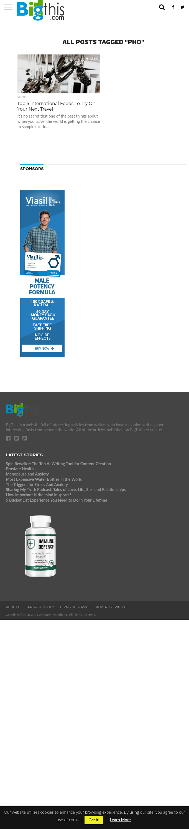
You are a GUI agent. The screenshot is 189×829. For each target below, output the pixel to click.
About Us (14, 607)
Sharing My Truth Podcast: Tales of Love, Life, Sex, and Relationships (66, 489)
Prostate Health (20, 468)
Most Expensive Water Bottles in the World (44, 479)
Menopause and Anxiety (27, 474)
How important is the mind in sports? (38, 494)
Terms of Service (75, 607)
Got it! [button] (93, 819)
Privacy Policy (41, 607)
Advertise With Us (112, 607)
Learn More (120, 819)
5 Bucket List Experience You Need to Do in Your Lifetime (56, 500)
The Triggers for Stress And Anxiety (37, 484)
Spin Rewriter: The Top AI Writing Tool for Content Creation (58, 463)
